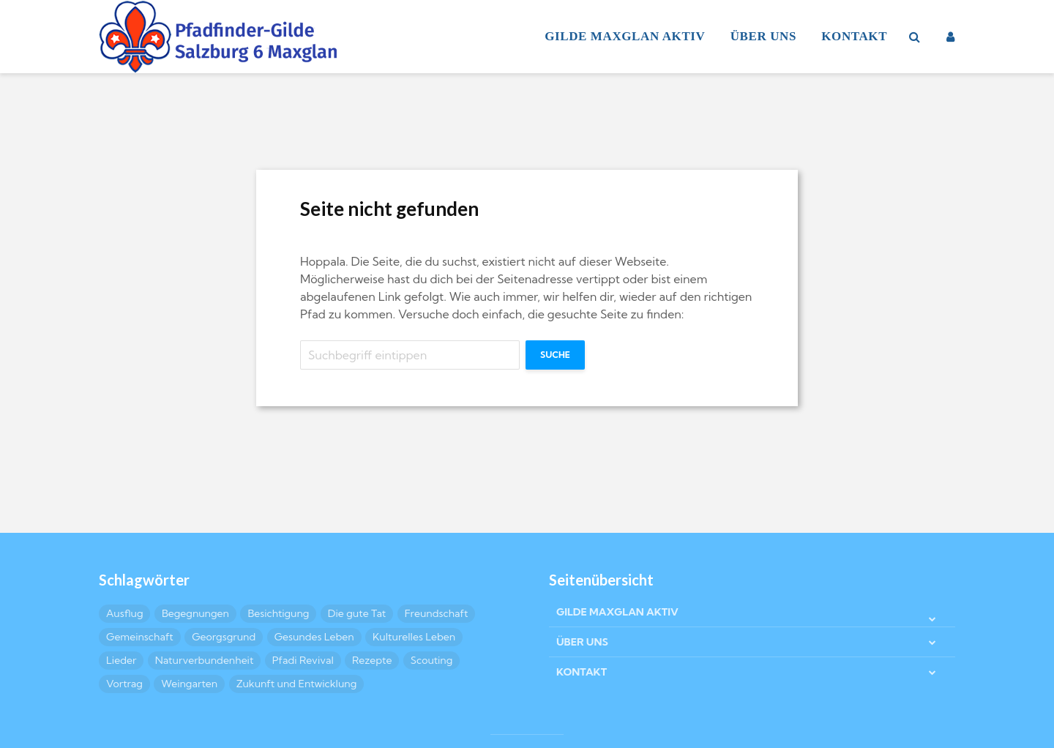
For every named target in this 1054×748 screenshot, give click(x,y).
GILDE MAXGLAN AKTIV (625, 36)
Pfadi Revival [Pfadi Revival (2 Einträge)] (303, 660)
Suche (555, 354)
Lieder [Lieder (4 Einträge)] (121, 660)
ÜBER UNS (763, 36)
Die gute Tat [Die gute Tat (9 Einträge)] (357, 613)
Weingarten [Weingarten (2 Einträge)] (189, 683)
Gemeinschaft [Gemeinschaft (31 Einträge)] (139, 636)
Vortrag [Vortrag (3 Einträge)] (124, 683)
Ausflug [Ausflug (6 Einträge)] (124, 613)
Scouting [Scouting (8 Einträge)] (432, 660)
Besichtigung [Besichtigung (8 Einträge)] (278, 613)
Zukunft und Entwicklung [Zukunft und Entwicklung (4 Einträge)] (296, 683)
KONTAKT (854, 36)
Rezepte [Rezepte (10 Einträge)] (372, 660)
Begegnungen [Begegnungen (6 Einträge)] (195, 613)
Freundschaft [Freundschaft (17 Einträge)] (436, 613)
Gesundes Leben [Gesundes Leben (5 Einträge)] (314, 636)
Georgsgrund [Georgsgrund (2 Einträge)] (223, 636)
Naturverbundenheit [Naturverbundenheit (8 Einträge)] (204, 660)
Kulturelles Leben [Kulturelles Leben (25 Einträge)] (414, 636)
